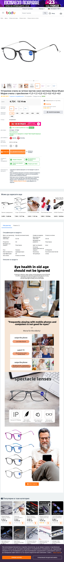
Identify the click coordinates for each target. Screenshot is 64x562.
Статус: (3, 93)
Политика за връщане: (4, 144)
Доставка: (3, 104)
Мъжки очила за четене (33, 18)
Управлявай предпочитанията (47, 557)
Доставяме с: (4, 111)
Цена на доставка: (3, 115)
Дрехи (6, 18)
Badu (2, 18)
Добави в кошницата (17, 125)
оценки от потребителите (16, 70)
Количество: (4, 119)
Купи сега (5, 125)
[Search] (32, 13)
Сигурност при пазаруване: (4, 133)
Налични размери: (3, 87)
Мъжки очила (23, 18)
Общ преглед (7, 199)
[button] (3, 13)
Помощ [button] (42, 8)
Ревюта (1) (16, 199)
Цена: (3, 75)
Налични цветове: (3, 81)
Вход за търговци (27, 8)
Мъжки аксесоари (13, 18)
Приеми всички (17, 557)
